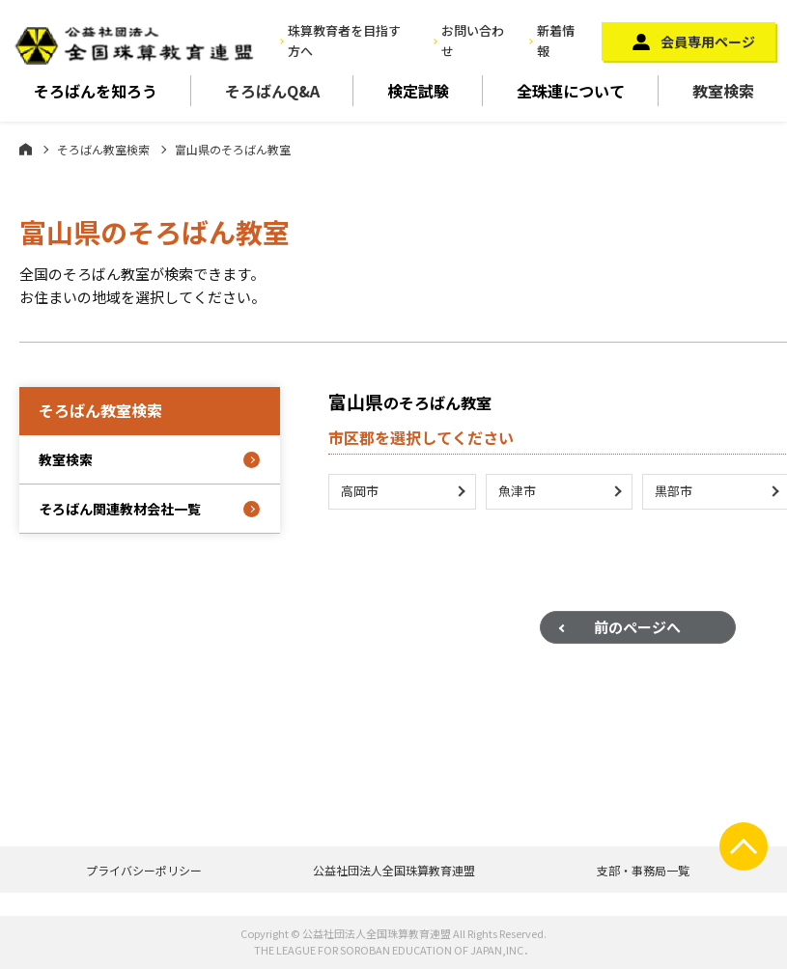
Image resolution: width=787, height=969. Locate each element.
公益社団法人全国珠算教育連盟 (394, 870)
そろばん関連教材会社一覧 (120, 508)
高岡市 (360, 493)
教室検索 (723, 90)
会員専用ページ (708, 41)
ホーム (25, 148)
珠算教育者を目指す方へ (344, 40)
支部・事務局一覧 (643, 870)
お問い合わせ (472, 40)
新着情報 (556, 40)
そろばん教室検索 (103, 149)
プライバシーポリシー (144, 870)
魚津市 (517, 493)
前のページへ (637, 630)
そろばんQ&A (272, 90)
